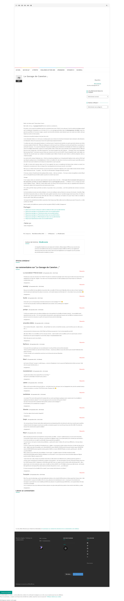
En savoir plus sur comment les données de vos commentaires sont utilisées (60, 528)
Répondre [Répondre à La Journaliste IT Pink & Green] (82, 271)
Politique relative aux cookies (54, 596)
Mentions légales (20, 538)
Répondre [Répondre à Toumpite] (82, 472)
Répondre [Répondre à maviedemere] (82, 369)
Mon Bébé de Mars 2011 (38, 233)
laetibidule (26, 394)
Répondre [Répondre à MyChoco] (82, 342)
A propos (35, 70)
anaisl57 (25, 286)
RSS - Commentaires (44, 540)
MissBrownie (61, 233)
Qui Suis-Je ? (26, 70)
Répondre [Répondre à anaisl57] (82, 284)
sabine (25, 382)
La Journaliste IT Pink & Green (32, 273)
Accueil (18, 70)
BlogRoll (79, 70)
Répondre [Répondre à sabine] (82, 381)
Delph (25, 419)
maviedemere (27, 371)
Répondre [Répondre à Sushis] (82, 296)
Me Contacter (97, 83)
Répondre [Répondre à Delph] (82, 417)
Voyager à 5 (70, 70)
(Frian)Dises (61, 70)
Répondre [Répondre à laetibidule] (82, 392)
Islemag (18, 584)
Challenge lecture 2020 (47, 70)
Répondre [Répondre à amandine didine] (82, 321)
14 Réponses (51, 233)
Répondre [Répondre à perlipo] (82, 308)
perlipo (25, 309)
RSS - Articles (43, 538)
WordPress (31, 584)
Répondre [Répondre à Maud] (82, 357)
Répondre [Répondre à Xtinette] (82, 407)
